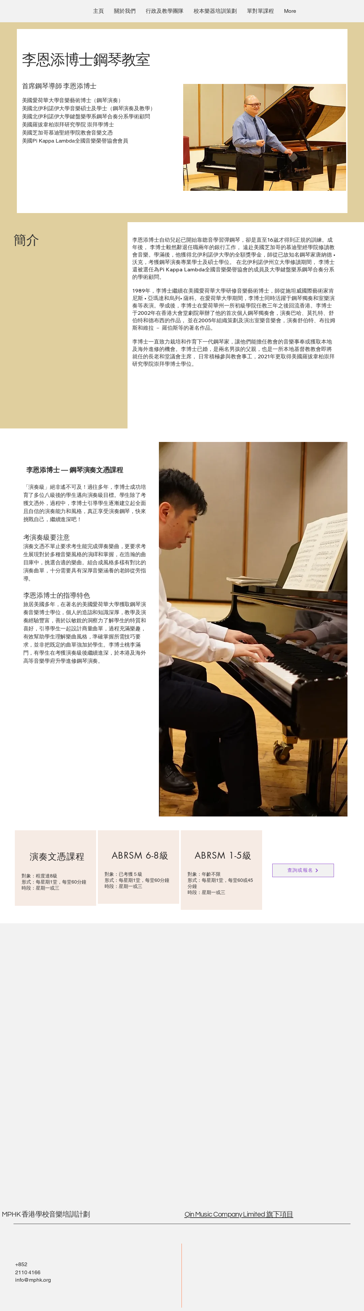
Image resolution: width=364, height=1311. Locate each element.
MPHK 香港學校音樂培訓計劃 (46, 1214)
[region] (55, 868)
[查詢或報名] (303, 870)
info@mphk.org (33, 1280)
